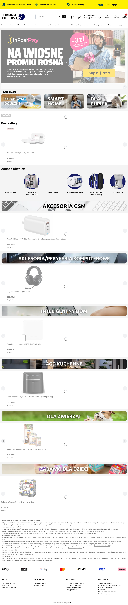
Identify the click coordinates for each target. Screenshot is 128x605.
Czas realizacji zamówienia (75, 583)
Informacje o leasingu (105, 583)
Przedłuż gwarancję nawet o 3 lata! (110, 585)
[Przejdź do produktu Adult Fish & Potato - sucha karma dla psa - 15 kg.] (33, 435)
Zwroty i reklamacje (104, 594)
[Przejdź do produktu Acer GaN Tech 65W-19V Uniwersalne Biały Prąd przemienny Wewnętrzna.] (36, 225)
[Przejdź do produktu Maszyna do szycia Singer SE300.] (33, 139)
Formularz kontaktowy (9, 587)
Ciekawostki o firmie (8, 583)
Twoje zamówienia (40, 583)
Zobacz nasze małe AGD (102, 546)
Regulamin (101, 590)
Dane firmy (5, 585)
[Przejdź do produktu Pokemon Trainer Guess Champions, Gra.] (27, 488)
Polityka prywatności (105, 587)
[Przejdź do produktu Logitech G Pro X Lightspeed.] (33, 277)
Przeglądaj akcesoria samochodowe (99, 544)
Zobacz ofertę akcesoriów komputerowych (107, 541)
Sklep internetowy (61, 603)
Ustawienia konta (39, 585)
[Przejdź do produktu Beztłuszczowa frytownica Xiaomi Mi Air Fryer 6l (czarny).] (33, 383)
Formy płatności (71, 590)
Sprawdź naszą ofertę (75, 548)
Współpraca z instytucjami (107, 592)
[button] (64, 16)
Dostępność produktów (74, 587)
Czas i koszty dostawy (73, 585)
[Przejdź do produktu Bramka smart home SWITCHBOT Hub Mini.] (33, 330)
